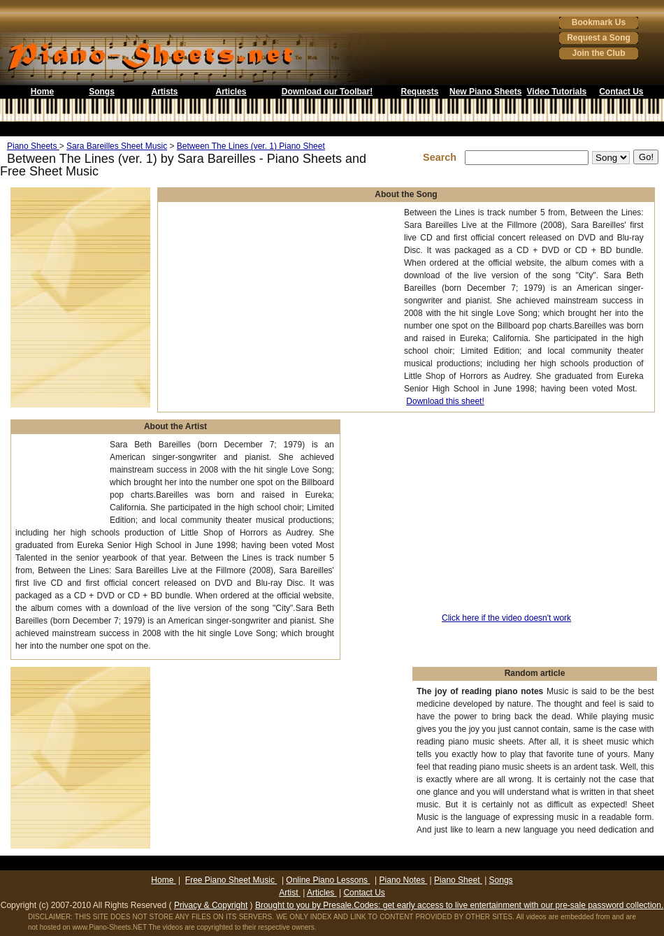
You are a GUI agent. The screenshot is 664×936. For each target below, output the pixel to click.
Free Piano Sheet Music (231, 880)
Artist (290, 893)
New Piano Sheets (485, 91)
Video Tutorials (557, 91)
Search (442, 157)
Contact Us (621, 91)
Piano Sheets (33, 146)
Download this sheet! (445, 401)
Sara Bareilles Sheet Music (116, 146)
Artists (164, 91)
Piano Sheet (458, 880)
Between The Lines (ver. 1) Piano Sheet (251, 146)
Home (42, 91)
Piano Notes (404, 880)
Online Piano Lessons (328, 880)
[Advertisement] (59, 482)
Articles (230, 91)
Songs (102, 91)
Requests (419, 91)
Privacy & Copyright (210, 905)
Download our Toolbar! (327, 91)
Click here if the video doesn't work (506, 618)
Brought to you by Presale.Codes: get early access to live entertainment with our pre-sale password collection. (459, 905)
